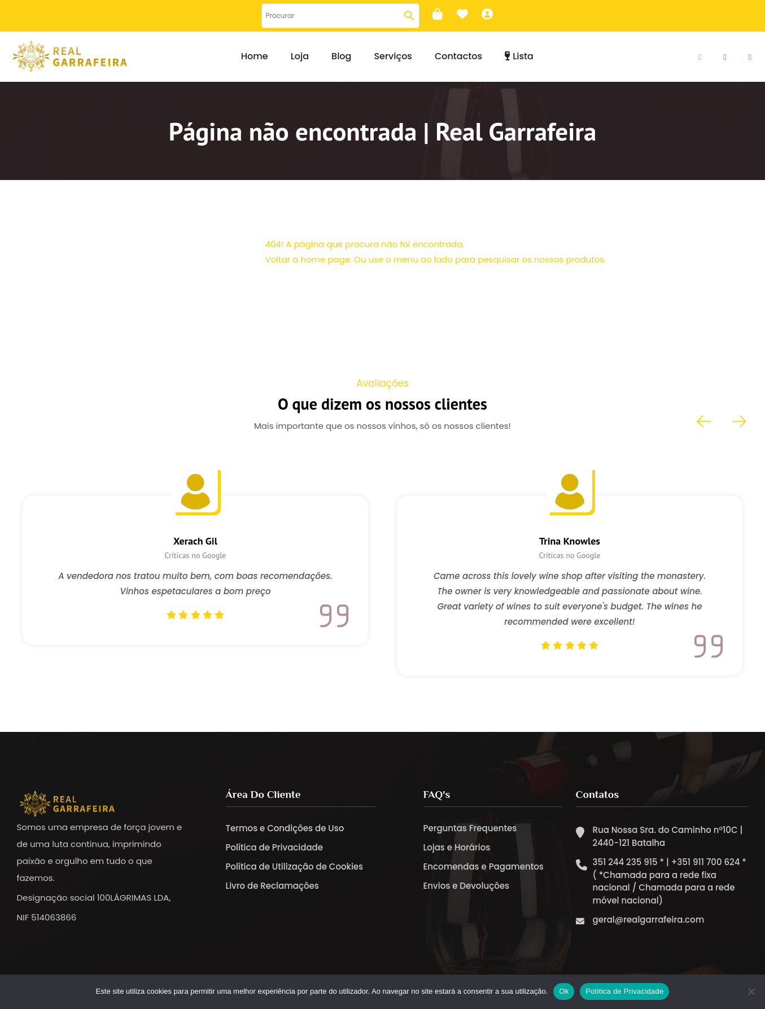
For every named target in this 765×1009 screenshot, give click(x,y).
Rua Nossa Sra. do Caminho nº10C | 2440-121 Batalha (668, 836)
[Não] (751, 991)
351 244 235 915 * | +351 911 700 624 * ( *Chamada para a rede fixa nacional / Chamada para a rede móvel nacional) (669, 882)
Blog (341, 56)
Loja (300, 56)
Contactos (458, 56)
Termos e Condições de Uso (285, 828)
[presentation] (704, 421)
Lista (519, 56)
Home (254, 56)
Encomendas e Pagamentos (483, 867)
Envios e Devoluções (466, 886)
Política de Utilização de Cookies (295, 867)
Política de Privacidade (275, 848)
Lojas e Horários (457, 848)
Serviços (393, 56)
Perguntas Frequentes (470, 828)
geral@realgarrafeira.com (649, 920)
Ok (564, 991)
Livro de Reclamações (272, 886)
